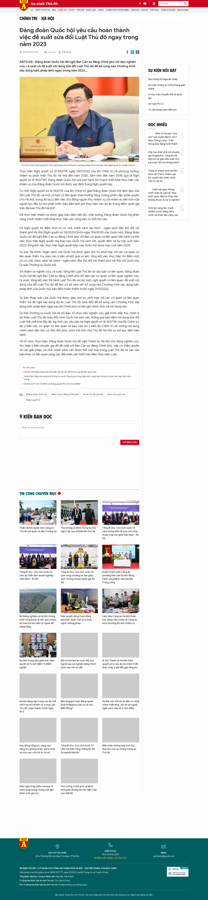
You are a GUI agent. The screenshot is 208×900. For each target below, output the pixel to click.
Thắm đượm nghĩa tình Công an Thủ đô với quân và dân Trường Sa (37, 530)
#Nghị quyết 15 (33, 400)
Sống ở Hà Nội (168, 10)
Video (101, 10)
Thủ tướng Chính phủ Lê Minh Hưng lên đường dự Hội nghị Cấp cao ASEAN (79, 790)
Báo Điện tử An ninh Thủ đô (23, 5)
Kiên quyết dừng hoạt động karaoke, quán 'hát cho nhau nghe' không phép (76, 620)
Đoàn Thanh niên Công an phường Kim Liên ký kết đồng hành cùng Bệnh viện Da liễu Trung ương (118, 577)
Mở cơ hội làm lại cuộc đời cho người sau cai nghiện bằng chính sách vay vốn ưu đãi (78, 664)
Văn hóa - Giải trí (139, 10)
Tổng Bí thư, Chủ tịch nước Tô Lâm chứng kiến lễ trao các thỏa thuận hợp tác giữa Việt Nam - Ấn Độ (120, 533)
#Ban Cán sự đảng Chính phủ (65, 394)
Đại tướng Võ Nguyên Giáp (162, 79)
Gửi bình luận (130, 442)
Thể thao (154, 10)
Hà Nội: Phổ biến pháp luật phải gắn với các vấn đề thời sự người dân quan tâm (60, 372)
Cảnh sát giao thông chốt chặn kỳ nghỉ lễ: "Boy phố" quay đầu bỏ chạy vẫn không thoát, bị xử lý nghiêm (164, 194)
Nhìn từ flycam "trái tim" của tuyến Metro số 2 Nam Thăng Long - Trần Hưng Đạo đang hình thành (163, 138)
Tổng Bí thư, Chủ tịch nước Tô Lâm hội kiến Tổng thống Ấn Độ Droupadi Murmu (78, 749)
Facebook (127, 52)
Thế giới (80, 10)
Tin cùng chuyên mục (38, 493)
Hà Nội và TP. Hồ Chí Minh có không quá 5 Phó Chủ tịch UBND (52, 384)
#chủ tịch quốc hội (116, 394)
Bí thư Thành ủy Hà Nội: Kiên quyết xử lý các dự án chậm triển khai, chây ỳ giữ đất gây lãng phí (120, 664)
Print (137, 52)
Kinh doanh (182, 10)
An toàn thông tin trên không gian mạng (166, 87)
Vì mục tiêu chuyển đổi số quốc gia (165, 96)
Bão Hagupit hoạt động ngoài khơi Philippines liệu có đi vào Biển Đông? (77, 705)
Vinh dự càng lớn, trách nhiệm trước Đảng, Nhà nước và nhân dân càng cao (163, 211)
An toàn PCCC (156, 103)
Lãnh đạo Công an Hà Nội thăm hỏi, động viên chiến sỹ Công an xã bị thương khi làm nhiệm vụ (119, 620)
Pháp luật (91, 10)
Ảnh (54, 10)
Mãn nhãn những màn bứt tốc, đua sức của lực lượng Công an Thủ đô (119, 749)
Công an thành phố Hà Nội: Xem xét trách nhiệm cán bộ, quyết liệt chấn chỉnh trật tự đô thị (163, 176)
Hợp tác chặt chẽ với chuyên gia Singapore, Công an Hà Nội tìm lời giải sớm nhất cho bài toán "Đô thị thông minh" (164, 157)
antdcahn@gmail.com (163, 856)
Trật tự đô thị (42, 10)
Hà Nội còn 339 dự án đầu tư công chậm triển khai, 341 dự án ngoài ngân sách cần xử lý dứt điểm (120, 705)
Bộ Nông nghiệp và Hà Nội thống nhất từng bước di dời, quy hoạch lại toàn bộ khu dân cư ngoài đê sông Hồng (37, 621)
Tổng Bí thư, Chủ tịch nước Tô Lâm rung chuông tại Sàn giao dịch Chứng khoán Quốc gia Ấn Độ (78, 577)
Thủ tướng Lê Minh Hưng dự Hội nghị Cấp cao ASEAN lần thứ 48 (78, 530)
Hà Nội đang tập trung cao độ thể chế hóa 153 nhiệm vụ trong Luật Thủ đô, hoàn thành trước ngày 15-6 (37, 706)
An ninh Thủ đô (44, 3)
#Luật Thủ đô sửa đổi (93, 394)
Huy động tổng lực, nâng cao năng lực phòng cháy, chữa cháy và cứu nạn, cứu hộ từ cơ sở (37, 749)
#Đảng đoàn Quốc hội (36, 394)
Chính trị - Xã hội (66, 10)
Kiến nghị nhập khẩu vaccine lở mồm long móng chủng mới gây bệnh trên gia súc (36, 790)
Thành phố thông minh (117, 10)
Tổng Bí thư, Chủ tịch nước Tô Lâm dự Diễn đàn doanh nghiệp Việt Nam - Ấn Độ (36, 575)
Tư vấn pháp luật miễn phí (162, 109)
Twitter (132, 52)
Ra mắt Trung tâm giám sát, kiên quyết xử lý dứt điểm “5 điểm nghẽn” (36, 664)
